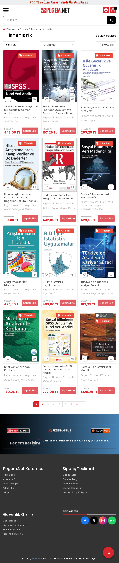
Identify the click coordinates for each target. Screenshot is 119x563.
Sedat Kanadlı (50, 121)
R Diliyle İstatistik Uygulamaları (53, 283)
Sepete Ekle (29, 131)
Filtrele (11, 45)
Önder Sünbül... (68, 208)
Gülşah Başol (11, 293)
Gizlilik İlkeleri (10, 520)
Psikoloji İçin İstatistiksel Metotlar (96, 368)
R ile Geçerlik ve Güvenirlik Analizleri (97, 109)
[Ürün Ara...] (111, 20)
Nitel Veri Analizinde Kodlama (17, 368)
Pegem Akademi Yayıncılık (20, 117)
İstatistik (47, 29)
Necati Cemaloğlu (91, 205)
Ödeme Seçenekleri (72, 488)
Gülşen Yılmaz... (106, 293)
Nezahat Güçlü (89, 293)
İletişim (6, 492)
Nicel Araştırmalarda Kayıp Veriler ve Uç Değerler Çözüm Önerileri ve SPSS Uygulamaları (21, 198)
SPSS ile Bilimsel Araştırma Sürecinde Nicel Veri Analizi (21, 110)
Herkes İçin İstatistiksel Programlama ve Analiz (58, 197)
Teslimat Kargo (70, 479)
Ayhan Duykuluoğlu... (92, 209)
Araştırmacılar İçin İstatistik (16, 283)
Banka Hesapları (11, 483)
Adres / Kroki (9, 488)
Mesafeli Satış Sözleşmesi (76, 492)
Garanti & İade (70, 483)
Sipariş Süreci (70, 474)
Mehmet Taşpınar (52, 381)
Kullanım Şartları (12, 529)
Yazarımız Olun (10, 479)
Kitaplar (11, 29)
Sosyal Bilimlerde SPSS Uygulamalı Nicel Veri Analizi (57, 370)
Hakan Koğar (88, 120)
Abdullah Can (11, 121)
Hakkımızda (9, 474)
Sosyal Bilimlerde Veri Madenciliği (95, 196)
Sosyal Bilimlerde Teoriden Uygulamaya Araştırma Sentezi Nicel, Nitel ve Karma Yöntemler (59, 110)
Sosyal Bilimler (29, 29)
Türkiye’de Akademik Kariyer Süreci (94, 283)
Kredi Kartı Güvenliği (13, 533)
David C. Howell (89, 380)
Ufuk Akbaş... (25, 209)
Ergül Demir (49, 293)
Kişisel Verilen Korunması (16, 525)
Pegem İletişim (25, 443)
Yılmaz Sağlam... (28, 380)
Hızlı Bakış (34, 99)
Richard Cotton (51, 208)
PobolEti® (37, 558)
